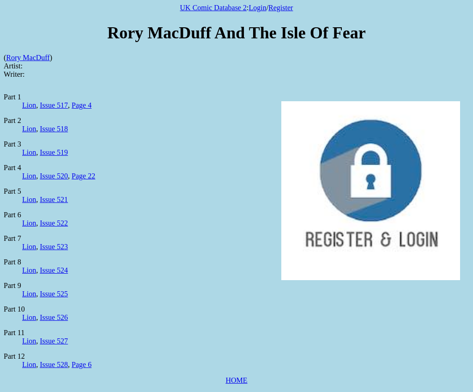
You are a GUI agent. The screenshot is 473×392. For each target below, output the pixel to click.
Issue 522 (54, 223)
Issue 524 (54, 270)
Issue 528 (54, 364)
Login (257, 8)
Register (280, 8)
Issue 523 (54, 247)
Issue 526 (54, 317)
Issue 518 (54, 129)
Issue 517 (54, 105)
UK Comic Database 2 (213, 8)
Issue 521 (54, 199)
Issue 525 (54, 294)
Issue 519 (54, 152)
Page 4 (81, 105)
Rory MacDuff (27, 57)
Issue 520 (54, 176)
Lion (29, 105)
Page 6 (81, 364)
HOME (236, 380)
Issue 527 (54, 341)
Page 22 (83, 176)
